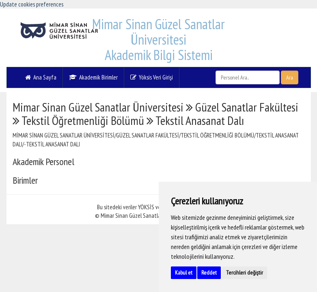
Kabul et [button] (183, 272)
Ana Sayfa (40, 77)
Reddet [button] (209, 272)
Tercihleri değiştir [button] (244, 272)
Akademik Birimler (93, 77)
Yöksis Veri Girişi (151, 77)
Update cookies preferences (31, 4)
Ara (289, 77)
